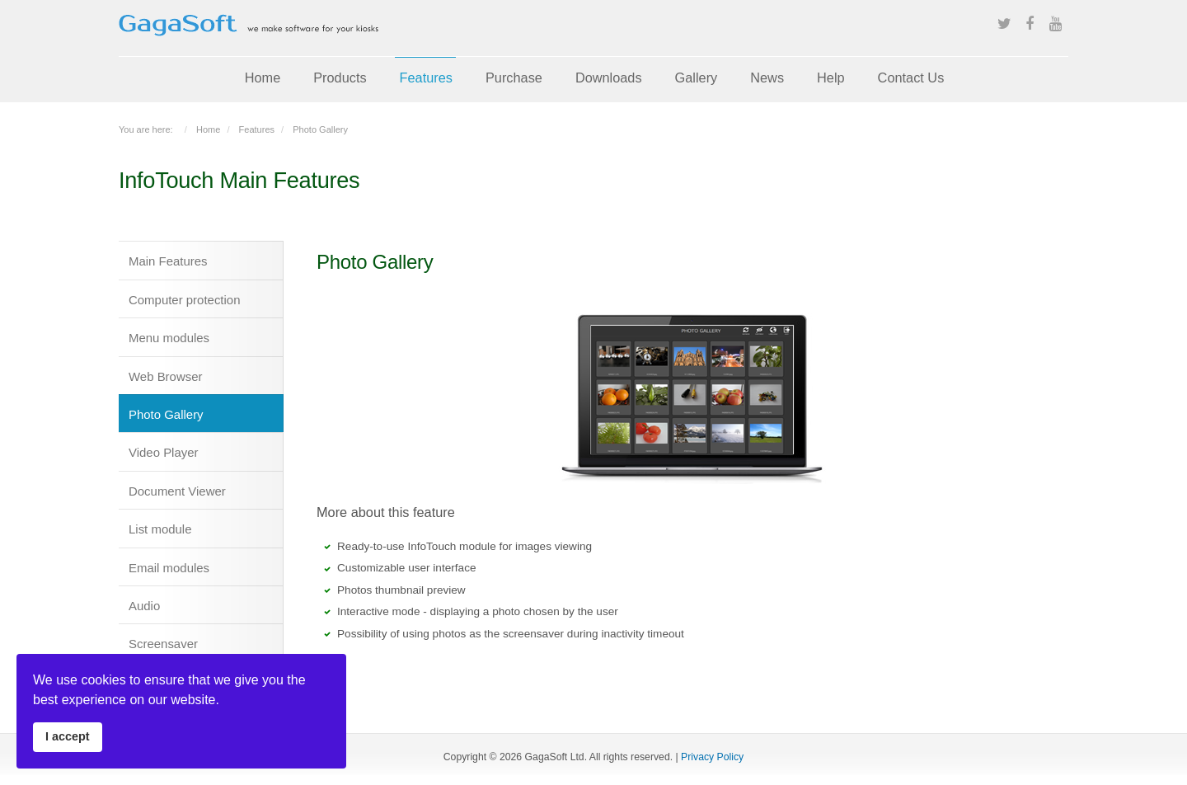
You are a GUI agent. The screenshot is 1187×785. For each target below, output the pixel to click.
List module (160, 529)
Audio (144, 606)
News (767, 77)
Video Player (164, 452)
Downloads (608, 77)
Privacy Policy (712, 757)
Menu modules (169, 338)
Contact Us (911, 77)
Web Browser (165, 376)
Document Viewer (177, 491)
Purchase (514, 77)
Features (426, 77)
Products (339, 77)
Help (831, 77)
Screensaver (163, 644)
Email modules (169, 568)
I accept (67, 736)
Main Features (168, 261)
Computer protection (184, 300)
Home (263, 77)
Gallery (696, 77)
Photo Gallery (166, 414)
